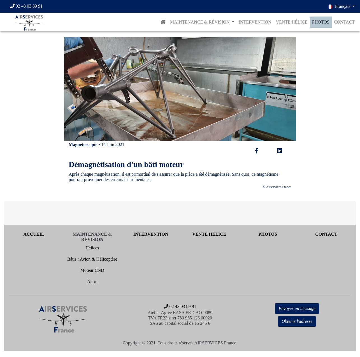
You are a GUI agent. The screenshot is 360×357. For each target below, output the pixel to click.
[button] (341, 6)
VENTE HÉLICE (291, 22)
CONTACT (344, 22)
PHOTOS (320, 22)
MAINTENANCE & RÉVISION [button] (200, 22)
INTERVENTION (255, 22)
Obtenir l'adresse (297, 321)
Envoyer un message (296, 308)
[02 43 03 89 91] (29, 6)
